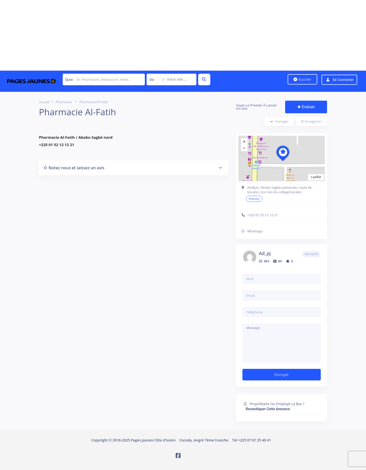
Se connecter (343, 80)
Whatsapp (255, 231)
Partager (279, 121)
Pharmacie (64, 102)
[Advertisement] (151, 35)
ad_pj (265, 253)
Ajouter (302, 79)
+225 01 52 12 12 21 (262, 215)
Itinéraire (254, 199)
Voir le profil (311, 254)
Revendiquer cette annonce (268, 409)
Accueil (44, 102)
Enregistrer (312, 121)
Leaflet (316, 177)
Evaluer (306, 106)
